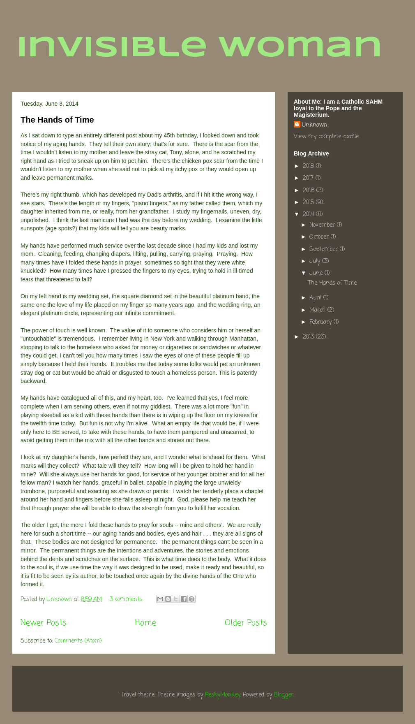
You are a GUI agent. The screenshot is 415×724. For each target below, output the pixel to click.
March (318, 310)
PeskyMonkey (222, 695)
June (317, 273)
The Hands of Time (57, 119)
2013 (309, 337)
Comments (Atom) (78, 641)
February (321, 322)
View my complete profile (326, 136)
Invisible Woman (199, 49)
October (320, 237)
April (316, 298)
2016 (309, 190)
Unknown (314, 125)
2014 (309, 214)
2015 (309, 202)
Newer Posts (44, 623)
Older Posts (246, 623)
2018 (309, 166)
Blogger (283, 695)
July (315, 261)
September (324, 249)
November (323, 225)
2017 (309, 178)
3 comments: (127, 599)
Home (145, 623)
